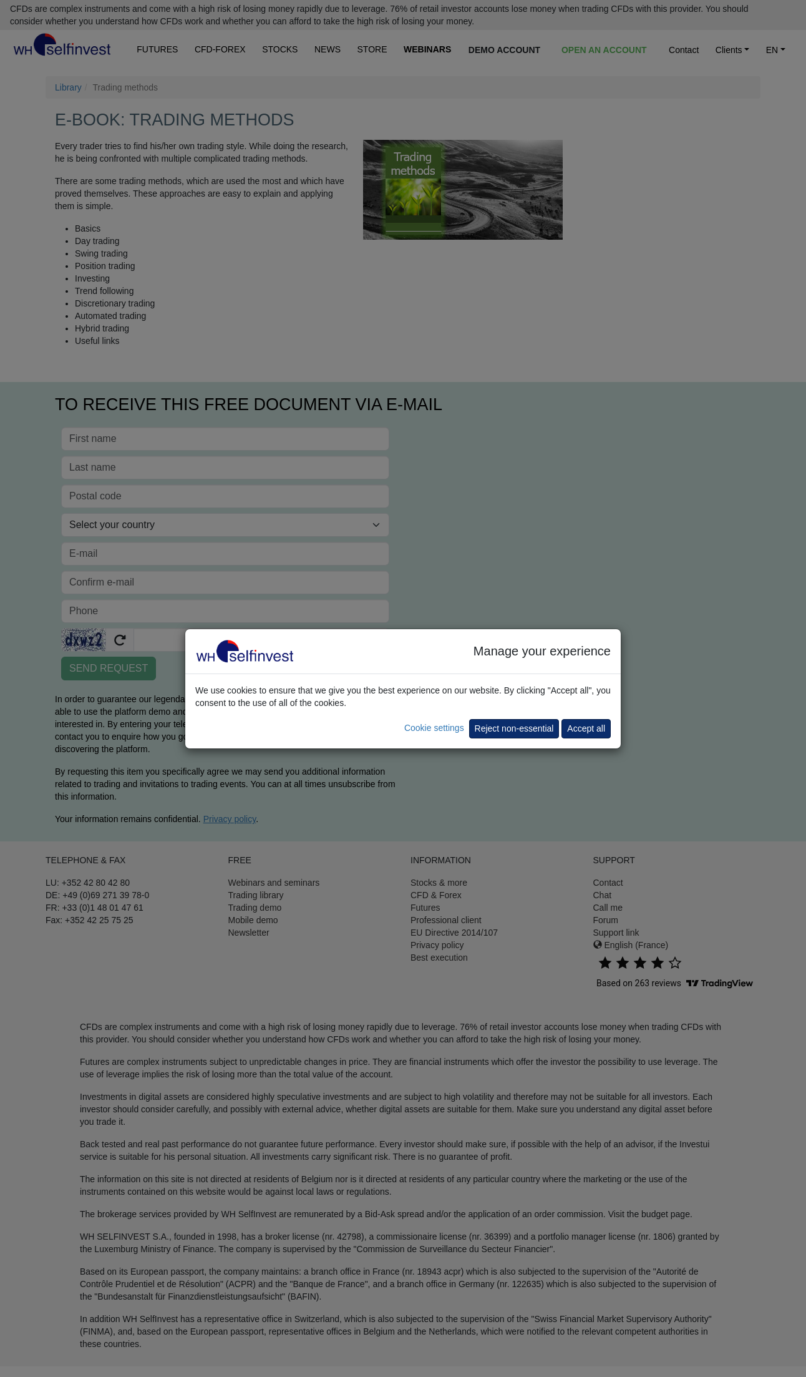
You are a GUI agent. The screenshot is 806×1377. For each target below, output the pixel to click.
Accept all (586, 728)
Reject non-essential (514, 728)
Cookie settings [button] (434, 728)
